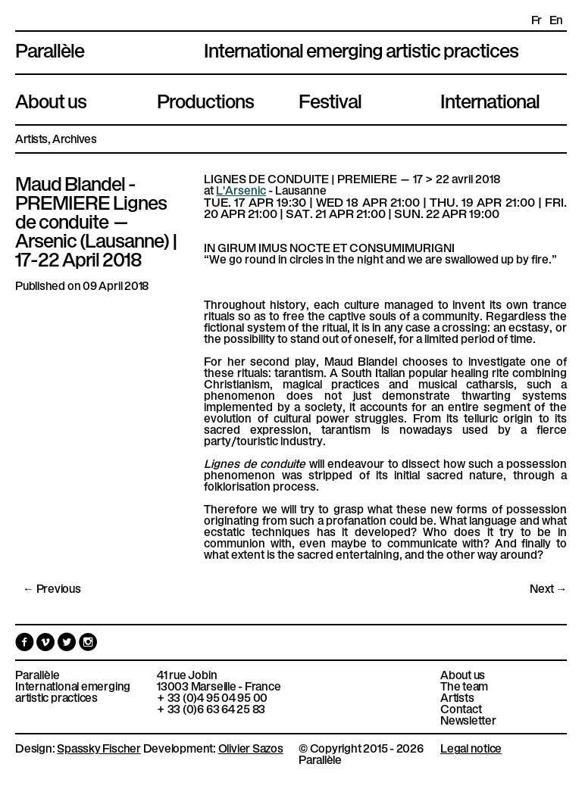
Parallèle (49, 48)
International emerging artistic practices (72, 691)
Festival (330, 99)
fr (536, 19)
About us (50, 99)
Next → (548, 588)
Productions (205, 99)
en (556, 19)
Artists (31, 138)
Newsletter (468, 719)
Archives (74, 138)
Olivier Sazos (250, 747)
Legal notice (471, 747)
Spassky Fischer (99, 747)
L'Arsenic (241, 189)
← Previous (52, 588)
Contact (460, 708)
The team (464, 685)
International (490, 99)
